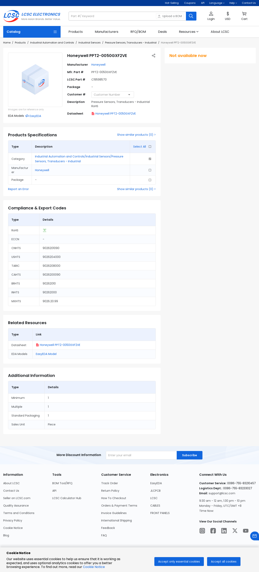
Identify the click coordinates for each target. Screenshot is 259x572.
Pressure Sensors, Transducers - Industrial (131, 42)
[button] (217, 3)
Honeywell (98, 65)
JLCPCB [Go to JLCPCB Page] (155, 491)
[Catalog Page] (31, 31)
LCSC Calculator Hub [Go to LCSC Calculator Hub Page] (66, 498)
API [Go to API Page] (54, 491)
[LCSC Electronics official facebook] (213, 531)
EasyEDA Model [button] (46, 354)
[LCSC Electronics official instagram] (202, 531)
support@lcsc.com (222, 493)
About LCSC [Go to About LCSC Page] (11, 483)
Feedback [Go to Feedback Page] (108, 528)
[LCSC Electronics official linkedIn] (224, 531)
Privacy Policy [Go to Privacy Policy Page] (12, 520)
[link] (75, 32)
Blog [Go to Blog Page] (6, 535)
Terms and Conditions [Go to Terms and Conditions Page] (18, 513)
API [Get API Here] (202, 3)
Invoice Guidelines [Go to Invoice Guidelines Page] (114, 513)
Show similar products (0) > (136, 135)
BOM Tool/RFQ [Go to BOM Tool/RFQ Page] (62, 483)
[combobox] (112, 94)
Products (20, 42)
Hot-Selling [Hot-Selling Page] (172, 3)
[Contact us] (254, 537)
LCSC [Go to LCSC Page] (154, 498)
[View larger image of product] (35, 80)
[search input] (127, 16)
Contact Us (249, 3)
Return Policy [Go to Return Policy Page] (110, 491)
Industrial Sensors (89, 42)
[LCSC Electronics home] (32, 16)
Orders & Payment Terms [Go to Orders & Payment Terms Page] (119, 506)
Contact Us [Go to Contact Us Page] (11, 491)
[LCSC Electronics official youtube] (246, 531)
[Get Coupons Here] (190, 3)
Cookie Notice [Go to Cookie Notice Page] (13, 528)
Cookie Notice (94, 567)
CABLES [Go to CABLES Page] (155, 506)
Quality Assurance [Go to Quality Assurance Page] (16, 506)
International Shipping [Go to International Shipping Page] (116, 520)
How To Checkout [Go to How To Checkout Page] (113, 498)
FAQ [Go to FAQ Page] (104, 535)
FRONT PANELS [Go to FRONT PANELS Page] (160, 513)
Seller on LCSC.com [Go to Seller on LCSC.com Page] (16, 498)
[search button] (191, 16)
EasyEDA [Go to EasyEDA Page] (156, 483)
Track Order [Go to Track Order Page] (109, 483)
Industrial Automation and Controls (52, 42)
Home (6, 42)
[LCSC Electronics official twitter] (235, 531)
